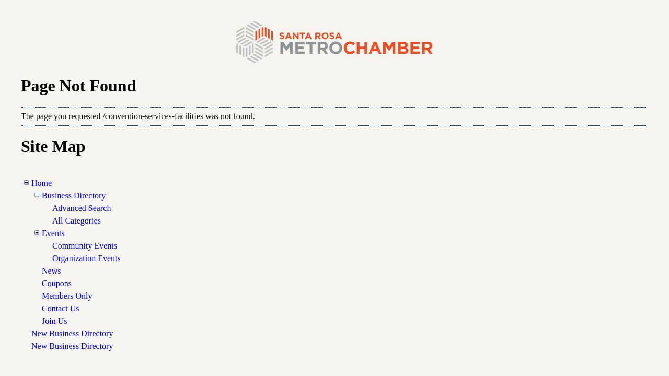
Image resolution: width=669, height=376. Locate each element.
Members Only (67, 295)
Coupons (57, 283)
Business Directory (74, 195)
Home (41, 183)
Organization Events (86, 258)
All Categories (76, 220)
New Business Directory (72, 333)
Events (53, 233)
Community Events (84, 245)
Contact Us (60, 308)
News (51, 270)
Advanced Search (81, 208)
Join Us (54, 320)
